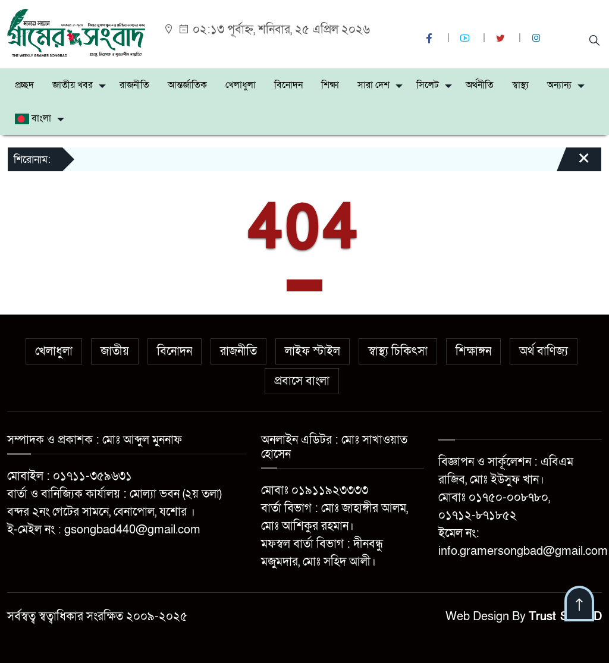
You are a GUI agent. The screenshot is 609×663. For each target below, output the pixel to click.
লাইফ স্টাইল (312, 351)
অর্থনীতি (480, 85)
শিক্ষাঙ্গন (473, 351)
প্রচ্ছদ (24, 85)
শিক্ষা (330, 85)
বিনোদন (288, 85)
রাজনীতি (134, 85)
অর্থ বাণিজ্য (543, 351)
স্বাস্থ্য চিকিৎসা (398, 351)
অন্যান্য (559, 85)
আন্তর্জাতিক (187, 85)
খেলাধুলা (240, 85)
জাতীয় (115, 351)
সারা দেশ (373, 85)
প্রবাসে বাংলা (301, 381)
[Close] (573, 163)
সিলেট (427, 85)
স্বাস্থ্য (520, 85)
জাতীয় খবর (72, 85)
